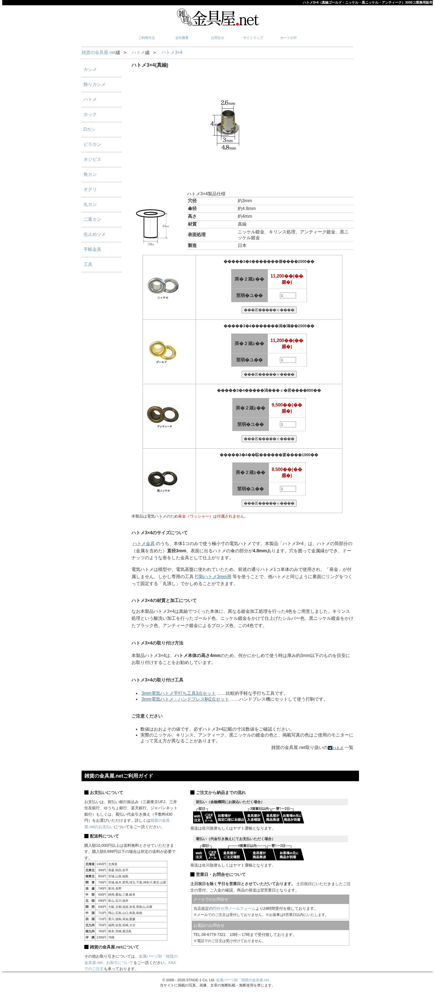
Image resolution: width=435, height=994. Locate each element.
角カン (90, 174)
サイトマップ (253, 38)
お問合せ (217, 38)
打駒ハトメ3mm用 (213, 576)
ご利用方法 (146, 38)
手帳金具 (92, 249)
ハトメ (138, 52)
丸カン (90, 204)
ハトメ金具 (144, 543)
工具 (88, 264)
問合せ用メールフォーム (234, 908)
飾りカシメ (95, 84)
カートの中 (288, 38)
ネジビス (92, 159)
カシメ (90, 69)
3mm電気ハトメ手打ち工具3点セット (178, 693)
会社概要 (182, 38)
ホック (90, 114)
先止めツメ (95, 234)
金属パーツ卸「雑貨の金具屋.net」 (244, 980)
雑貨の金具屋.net (99, 52)
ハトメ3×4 (171, 52)
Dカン (90, 129)
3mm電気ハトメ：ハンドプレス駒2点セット (185, 699)
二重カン (92, 219)
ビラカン (92, 144)
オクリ (90, 189)
